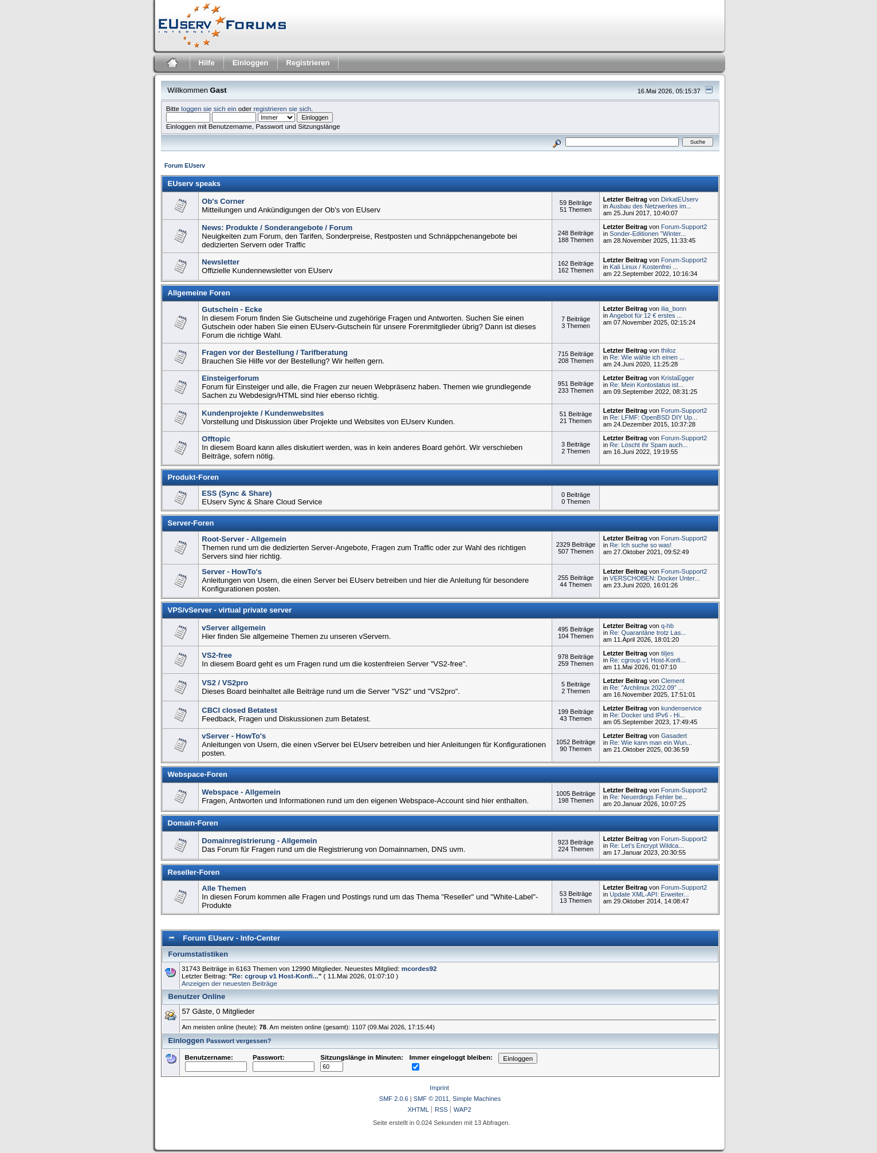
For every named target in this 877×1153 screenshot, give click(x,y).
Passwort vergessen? (239, 1040)
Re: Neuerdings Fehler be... (648, 796)
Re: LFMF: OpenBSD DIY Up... (653, 417)
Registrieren (308, 62)
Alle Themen (224, 888)
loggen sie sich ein (208, 108)
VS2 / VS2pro (225, 682)
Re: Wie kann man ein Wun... (650, 742)
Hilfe (207, 62)
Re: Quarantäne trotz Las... (647, 632)
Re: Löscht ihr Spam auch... (648, 444)
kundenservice (681, 708)
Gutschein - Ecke (232, 309)
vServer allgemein (233, 627)
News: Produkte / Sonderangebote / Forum (277, 227)
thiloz (668, 350)
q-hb (667, 625)
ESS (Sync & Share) (237, 493)
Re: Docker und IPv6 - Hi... (647, 715)
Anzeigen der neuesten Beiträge (229, 983)
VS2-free (217, 655)
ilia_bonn (673, 308)
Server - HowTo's (232, 571)
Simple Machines (477, 1098)
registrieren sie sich (282, 108)
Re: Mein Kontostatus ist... (646, 384)
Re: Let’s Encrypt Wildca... (646, 845)
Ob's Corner (223, 201)
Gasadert (674, 735)
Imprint (439, 1087)
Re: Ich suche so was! (640, 545)
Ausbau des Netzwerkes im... (650, 206)
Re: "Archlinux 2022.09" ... (646, 687)
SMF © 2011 (431, 1098)
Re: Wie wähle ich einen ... (647, 357)
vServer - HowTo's (234, 736)
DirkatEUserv (679, 199)
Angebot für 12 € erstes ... (645, 315)
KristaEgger (677, 377)
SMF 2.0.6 (393, 1098)
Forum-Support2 (684, 226)
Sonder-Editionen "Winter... (647, 233)
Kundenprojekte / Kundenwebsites (263, 413)
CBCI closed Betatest (239, 710)
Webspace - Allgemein (241, 792)
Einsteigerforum (230, 378)
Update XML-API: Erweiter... (649, 894)
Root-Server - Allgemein (244, 539)
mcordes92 (419, 968)
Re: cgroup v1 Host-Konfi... (647, 660)
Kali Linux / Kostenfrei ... (643, 266)
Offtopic (216, 439)
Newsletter (220, 262)
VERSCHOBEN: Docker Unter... (654, 578)
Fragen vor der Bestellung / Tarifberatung (275, 352)
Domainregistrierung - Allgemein (259, 840)
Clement (673, 680)
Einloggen (251, 62)
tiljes (667, 653)
